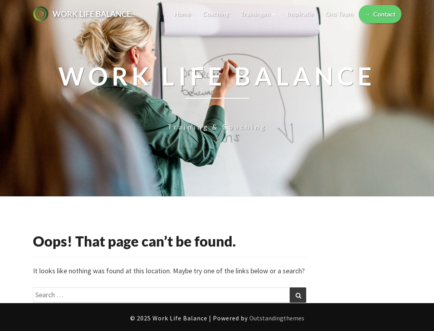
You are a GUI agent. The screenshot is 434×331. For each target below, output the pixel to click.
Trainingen (257, 13)
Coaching (216, 13)
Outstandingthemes (276, 318)
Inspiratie (300, 13)
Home (182, 13)
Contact (384, 14)
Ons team (339, 13)
